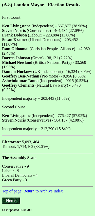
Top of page (11, 191)
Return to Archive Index (43, 191)
